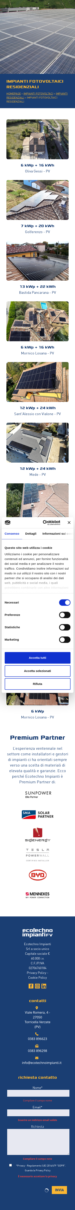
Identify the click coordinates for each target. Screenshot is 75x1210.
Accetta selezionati (37, 671)
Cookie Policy (37, 977)
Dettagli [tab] (30, 533)
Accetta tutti (37, 657)
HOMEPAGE (13, 93)
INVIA (59, 1189)
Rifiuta (37, 684)
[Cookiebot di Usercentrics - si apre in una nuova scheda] (44, 522)
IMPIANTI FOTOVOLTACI (38, 93)
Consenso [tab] (12, 533)
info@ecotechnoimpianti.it (42, 1063)
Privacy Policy (36, 972)
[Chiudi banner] (69, 522)
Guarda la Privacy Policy (37, 1170)
